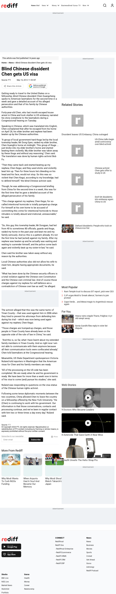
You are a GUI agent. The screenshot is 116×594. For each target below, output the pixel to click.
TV (79, 6)
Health (27, 578)
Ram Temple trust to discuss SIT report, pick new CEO (89, 291)
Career (26, 585)
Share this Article (12, 86)
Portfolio (5, 593)
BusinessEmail (66, 6)
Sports (89, 552)
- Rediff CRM (60, 560)
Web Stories (69, 385)
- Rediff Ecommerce (63, 552)
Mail (38, 6)
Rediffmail (59, 541)
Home (33, 6)
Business (90, 545)
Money (55, 5)
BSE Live (5, 578)
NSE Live (5, 582)
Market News (7, 585)
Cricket (89, 556)
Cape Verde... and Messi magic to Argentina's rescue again (88, 303)
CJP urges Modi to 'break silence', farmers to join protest (86, 296)
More (86, 5)
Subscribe (36, 439)
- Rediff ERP (60, 563)
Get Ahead (90, 560)
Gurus (75, 6)
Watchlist (5, 589)
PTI (9, 80)
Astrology (90, 567)
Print (54, 436)
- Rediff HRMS (60, 556)
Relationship (29, 589)
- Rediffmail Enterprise (64, 549)
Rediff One (59, 545)
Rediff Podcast (92, 571)
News (45, 5)
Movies (89, 549)
